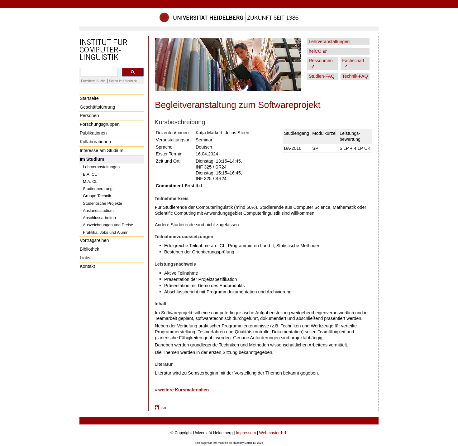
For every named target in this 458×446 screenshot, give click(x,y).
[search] (98, 72)
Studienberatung (97, 188)
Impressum (246, 432)
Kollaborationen (95, 141)
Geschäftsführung (97, 107)
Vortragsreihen (94, 240)
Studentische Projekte (102, 203)
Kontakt (87, 266)
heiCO (315, 51)
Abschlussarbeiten (99, 217)
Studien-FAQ (321, 76)
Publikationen (93, 132)
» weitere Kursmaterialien (182, 389)
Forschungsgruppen (100, 124)
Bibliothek (89, 249)
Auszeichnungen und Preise (108, 225)
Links (85, 257)
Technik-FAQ (355, 76)
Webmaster (269, 432)
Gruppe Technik (97, 196)
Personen (89, 115)
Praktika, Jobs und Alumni (106, 232)
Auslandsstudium (98, 210)
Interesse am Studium (101, 150)
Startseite (89, 98)
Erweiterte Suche (93, 81)
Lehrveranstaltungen (101, 166)
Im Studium (92, 159)
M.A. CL (90, 181)
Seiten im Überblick (123, 81)
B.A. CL (90, 174)
